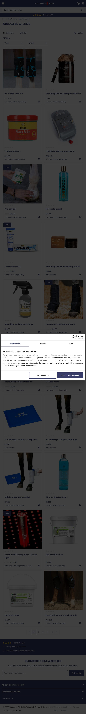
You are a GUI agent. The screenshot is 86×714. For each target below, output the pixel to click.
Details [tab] (43, 343)
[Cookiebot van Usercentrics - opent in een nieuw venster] (73, 337)
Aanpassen (42, 375)
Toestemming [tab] (15, 343)
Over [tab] (71, 343)
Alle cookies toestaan (70, 375)
